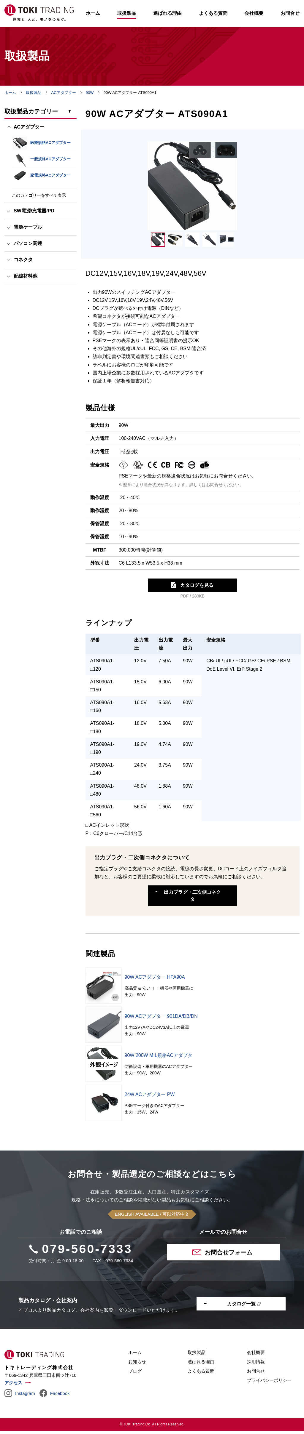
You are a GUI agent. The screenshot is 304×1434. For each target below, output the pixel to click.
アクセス (13, 1385)
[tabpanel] (192, 188)
